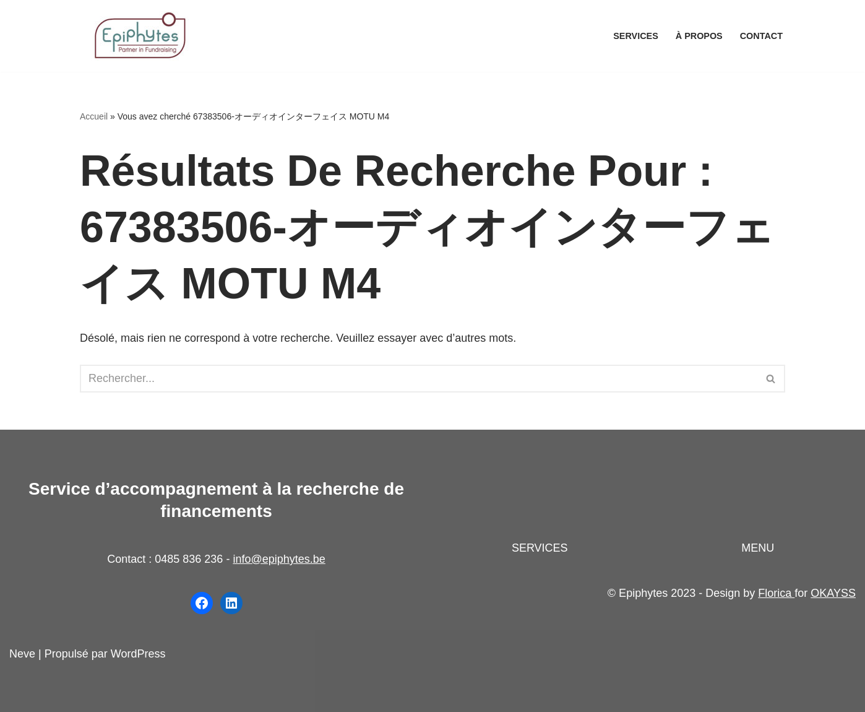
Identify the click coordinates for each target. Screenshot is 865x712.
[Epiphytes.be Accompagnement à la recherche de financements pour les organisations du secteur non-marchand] (142, 36)
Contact (761, 36)
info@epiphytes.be (279, 559)
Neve (22, 654)
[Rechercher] (418, 379)
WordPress (138, 654)
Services (635, 36)
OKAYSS (833, 593)
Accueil (94, 116)
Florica (776, 593)
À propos (699, 36)
